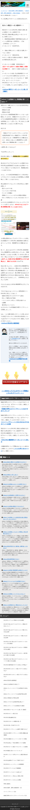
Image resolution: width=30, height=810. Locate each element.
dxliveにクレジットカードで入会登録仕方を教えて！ (16, 689)
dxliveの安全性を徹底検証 (10, 680)
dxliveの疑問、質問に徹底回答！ (16, 10)
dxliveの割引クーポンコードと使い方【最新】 (15, 709)
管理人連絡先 (7, 783)
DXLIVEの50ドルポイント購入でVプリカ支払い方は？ (16, 669)
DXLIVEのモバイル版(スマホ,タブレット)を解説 (16, 746)
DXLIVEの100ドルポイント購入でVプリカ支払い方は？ (16, 675)
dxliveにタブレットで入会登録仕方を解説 (14, 705)
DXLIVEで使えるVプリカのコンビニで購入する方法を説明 (15, 630)
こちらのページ (15, 338)
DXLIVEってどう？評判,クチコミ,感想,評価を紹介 (16, 755)
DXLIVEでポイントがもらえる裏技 (12, 780)
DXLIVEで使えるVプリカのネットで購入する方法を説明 (15, 636)
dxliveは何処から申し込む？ (10, 474)
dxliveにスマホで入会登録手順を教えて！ (14, 701)
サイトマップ (15, 804)
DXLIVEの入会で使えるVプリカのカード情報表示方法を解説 (15, 648)
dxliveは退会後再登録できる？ (11, 559)
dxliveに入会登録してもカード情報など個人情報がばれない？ (15, 532)
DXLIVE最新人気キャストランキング (13, 750)
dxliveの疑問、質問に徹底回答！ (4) (13, 787)
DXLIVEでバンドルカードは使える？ (13, 772)
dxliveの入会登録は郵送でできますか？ (13, 506)
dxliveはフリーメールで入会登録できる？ (14, 581)
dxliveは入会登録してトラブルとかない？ (14, 594)
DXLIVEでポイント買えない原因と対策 (13, 776)
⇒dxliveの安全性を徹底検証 (10, 323)
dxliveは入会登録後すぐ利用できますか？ (14, 495)
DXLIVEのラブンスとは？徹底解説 (12, 768)
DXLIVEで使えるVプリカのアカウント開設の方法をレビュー (15, 625)
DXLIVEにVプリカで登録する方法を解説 (14, 620)
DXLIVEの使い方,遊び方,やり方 (11, 725)
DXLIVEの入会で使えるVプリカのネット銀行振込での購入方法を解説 (15, 654)
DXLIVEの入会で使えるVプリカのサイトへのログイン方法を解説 (15, 642)
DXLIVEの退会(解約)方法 (10, 717)
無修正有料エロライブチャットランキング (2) (15, 795)
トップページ (4, 10)
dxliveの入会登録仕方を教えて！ (12, 684)
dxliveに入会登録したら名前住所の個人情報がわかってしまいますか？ (15, 518)
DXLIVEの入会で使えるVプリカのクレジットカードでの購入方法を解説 (15, 660)
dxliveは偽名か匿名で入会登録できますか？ (15, 462)
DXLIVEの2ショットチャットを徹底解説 (14, 764)
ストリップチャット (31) (10, 791)
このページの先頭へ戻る (15, 801)
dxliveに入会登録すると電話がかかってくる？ (15, 605)
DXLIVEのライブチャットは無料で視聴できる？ (16, 729)
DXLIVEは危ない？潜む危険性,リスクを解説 (15, 742)
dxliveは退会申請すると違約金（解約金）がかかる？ (15, 547)
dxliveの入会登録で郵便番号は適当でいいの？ (15, 570)
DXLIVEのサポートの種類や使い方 (12, 721)
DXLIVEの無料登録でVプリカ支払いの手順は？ (15, 664)
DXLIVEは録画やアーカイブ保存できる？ (14, 760)
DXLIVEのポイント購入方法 (11, 713)
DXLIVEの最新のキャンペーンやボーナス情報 (15, 739)
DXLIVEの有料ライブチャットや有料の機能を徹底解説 (16, 734)
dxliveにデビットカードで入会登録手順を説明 (15, 694)
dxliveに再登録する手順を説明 (11, 698)
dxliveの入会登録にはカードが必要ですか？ (15, 484)
